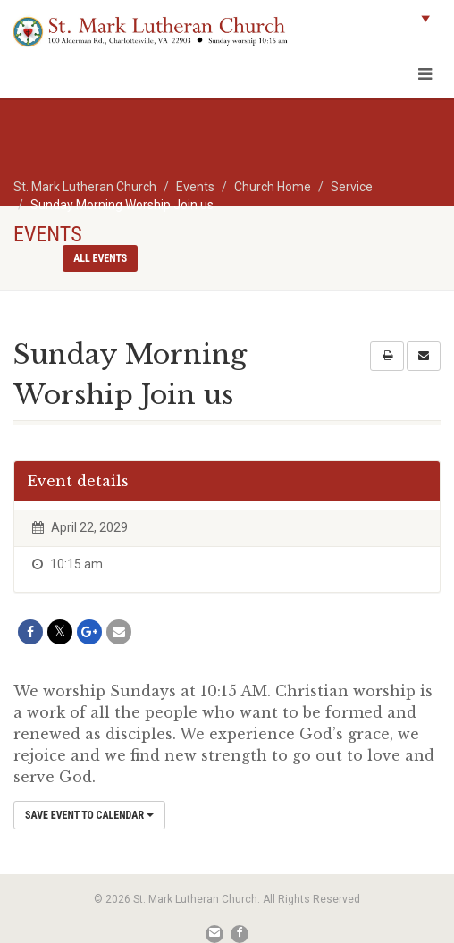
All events (100, 258)
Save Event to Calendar (89, 815)
